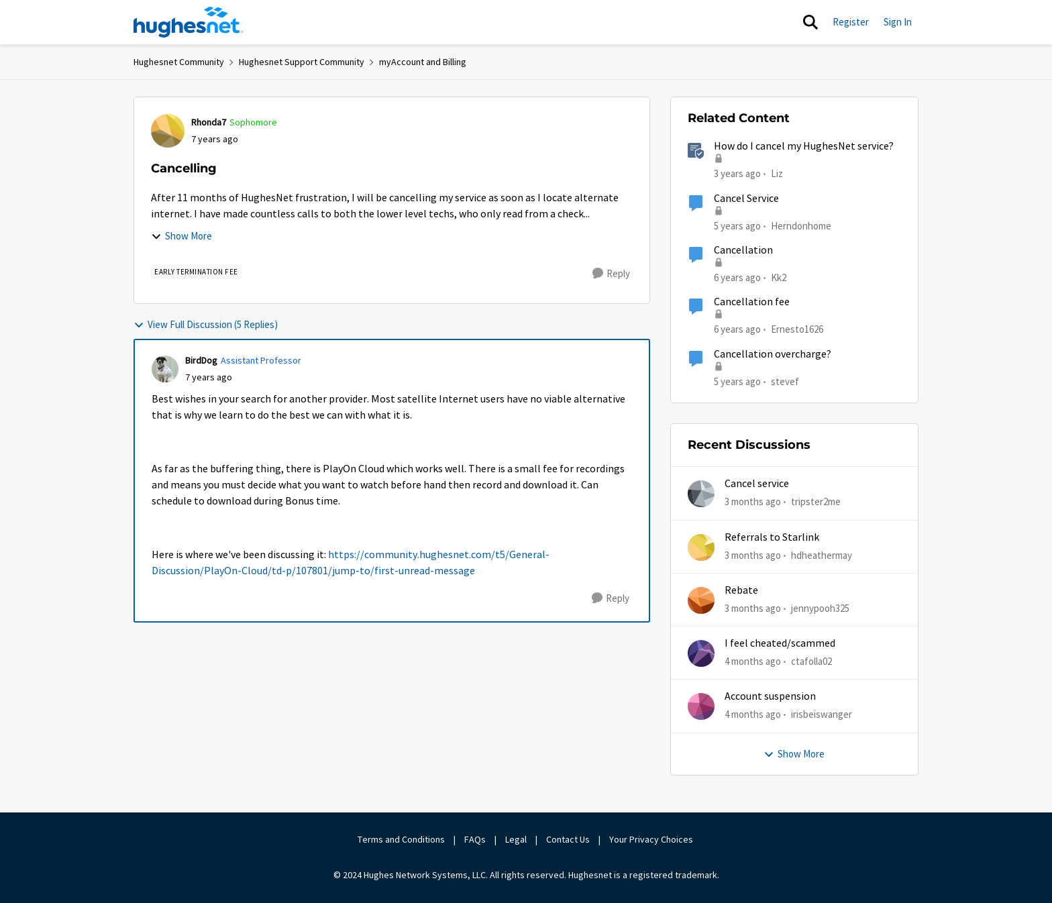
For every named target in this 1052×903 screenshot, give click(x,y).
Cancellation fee (752, 302)
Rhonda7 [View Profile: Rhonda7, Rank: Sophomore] (208, 122)
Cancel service (757, 483)
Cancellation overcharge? (772, 354)
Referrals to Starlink (772, 537)
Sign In (898, 21)
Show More (181, 235)
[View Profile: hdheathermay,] (701, 547)
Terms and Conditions (401, 839)
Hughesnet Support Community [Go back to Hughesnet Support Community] (301, 62)
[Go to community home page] (189, 22)
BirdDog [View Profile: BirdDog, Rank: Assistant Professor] (201, 360)
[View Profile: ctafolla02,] (701, 653)
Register (851, 21)
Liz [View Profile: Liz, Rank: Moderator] (777, 173)
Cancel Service (746, 198)
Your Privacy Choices (652, 839)
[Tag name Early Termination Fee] (196, 271)
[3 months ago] (753, 502)
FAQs (475, 839)
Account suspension (770, 696)
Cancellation (743, 250)
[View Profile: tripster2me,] (701, 493)
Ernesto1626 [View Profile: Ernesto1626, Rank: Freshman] (797, 329)
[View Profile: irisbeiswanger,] (701, 706)
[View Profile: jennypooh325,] (701, 600)
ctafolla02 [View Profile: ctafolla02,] (811, 661)
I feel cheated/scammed (780, 643)
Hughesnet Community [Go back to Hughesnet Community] (179, 62)
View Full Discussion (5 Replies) (206, 324)
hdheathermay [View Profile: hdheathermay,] (821, 554)
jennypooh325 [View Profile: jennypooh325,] (820, 608)
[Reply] (611, 273)
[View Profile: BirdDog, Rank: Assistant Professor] (165, 369)
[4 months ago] (753, 662)
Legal (516, 839)
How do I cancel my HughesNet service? (804, 146)
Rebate (741, 590)
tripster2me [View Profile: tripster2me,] (816, 501)
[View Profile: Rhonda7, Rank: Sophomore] (168, 131)
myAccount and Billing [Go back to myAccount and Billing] (422, 62)
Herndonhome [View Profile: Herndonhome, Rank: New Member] (801, 225)
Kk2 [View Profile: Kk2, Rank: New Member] (778, 277)
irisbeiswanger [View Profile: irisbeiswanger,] (821, 714)
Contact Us (568, 839)
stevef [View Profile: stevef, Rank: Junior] (785, 380)
